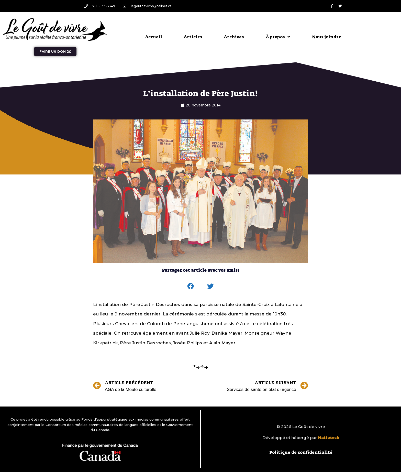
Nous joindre (326, 37)
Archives (234, 37)
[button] (190, 286)
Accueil (153, 37)
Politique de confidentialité (300, 452)
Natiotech (328, 437)
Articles (193, 37)
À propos (278, 36)
